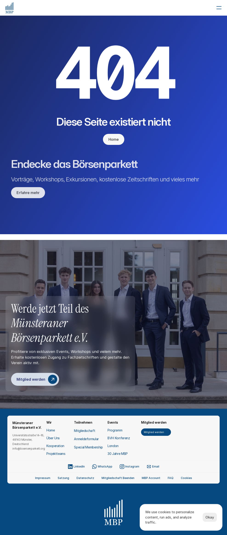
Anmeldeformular (86, 439)
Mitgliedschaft (84, 431)
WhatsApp (105, 466)
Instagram (132, 466)
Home (50, 430)
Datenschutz (85, 478)
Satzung (63, 478)
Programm (115, 430)
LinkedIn (79, 466)
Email (155, 466)
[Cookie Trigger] (186, 478)
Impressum (42, 478)
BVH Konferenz (119, 438)
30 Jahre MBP (118, 454)
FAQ (170, 478)
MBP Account (151, 478)
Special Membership (88, 447)
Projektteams (55, 454)
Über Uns (53, 438)
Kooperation (55, 446)
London (113, 446)
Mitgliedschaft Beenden (118, 478)
